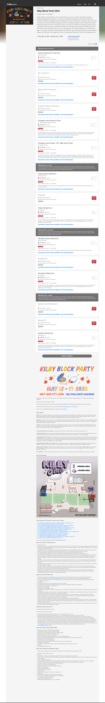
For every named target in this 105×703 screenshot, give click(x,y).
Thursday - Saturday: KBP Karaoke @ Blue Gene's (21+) (50, 537)
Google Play (75, 406)
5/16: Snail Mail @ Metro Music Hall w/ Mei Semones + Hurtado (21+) (53, 534)
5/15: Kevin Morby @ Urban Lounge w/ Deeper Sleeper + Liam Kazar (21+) (54, 529)
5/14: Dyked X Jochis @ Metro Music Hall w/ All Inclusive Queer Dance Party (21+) (56, 527)
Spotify (65, 409)
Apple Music (58, 409)
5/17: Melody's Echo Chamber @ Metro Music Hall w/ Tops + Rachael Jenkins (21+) (56, 536)
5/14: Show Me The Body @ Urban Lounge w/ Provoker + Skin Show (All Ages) (55, 525)
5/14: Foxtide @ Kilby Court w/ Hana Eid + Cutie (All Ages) (51, 524)
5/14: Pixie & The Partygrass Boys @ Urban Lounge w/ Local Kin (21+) (53, 526)
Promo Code (92, 44)
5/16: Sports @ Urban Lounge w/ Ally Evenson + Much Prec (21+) (52, 532)
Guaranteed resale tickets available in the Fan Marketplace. (56, 67)
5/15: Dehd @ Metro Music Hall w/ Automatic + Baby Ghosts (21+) (53, 530)
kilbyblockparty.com (61, 540)
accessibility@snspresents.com (58, 578)
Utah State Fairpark (74, 36)
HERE (65, 404)
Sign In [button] (82, 4)
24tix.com (52, 550)
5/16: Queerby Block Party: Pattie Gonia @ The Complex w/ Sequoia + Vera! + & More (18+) (58, 531)
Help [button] (87, 4)
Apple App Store (67, 406)
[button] (92, 4)
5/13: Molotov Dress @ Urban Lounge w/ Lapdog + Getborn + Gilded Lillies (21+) (56, 522)
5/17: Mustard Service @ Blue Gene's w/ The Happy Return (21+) (52, 535)
